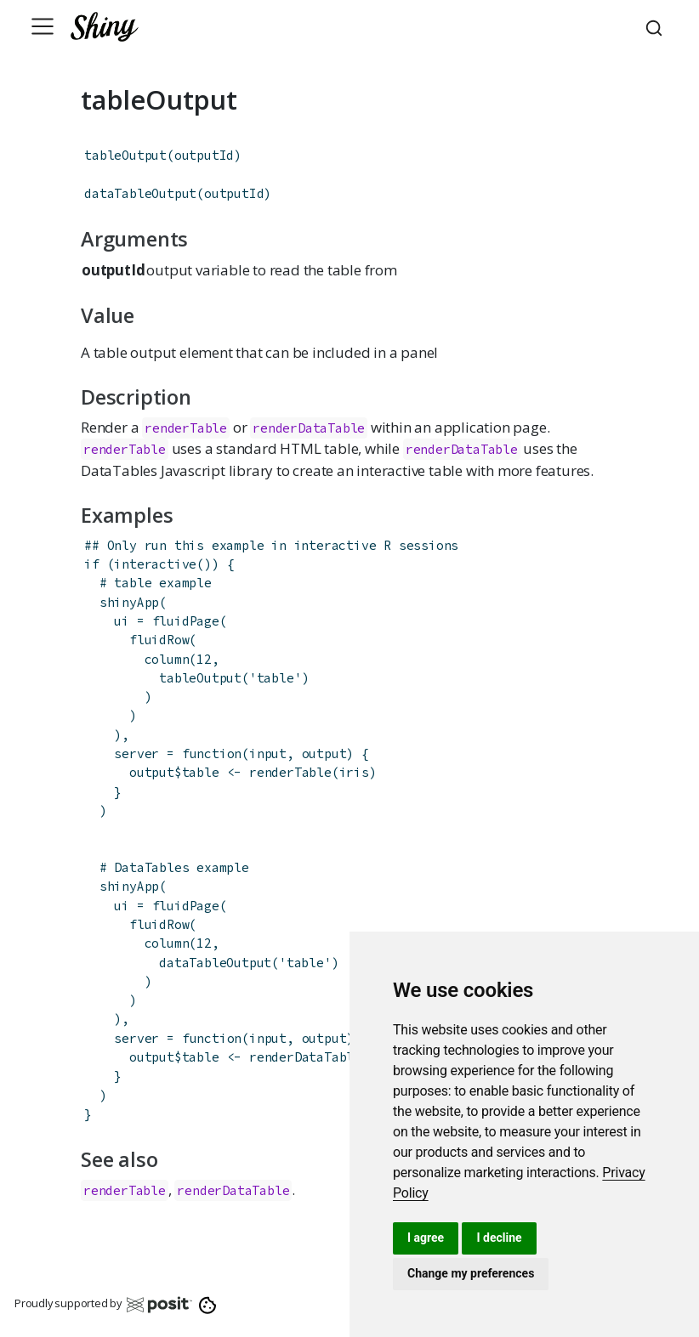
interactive (155, 564)
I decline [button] (498, 1237)
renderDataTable (309, 428)
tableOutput (125, 155)
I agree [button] (425, 1237)
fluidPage (185, 621)
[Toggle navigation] (43, 26)
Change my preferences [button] (470, 1273)
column (167, 659)
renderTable (186, 428)
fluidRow (159, 640)
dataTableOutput (140, 193)
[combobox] (656, 26)
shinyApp (129, 602)
